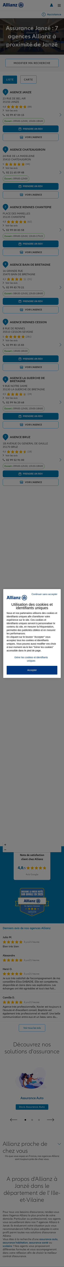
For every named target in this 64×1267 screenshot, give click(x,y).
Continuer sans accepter (44, 594)
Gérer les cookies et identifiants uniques (31, 659)
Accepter (32, 670)
